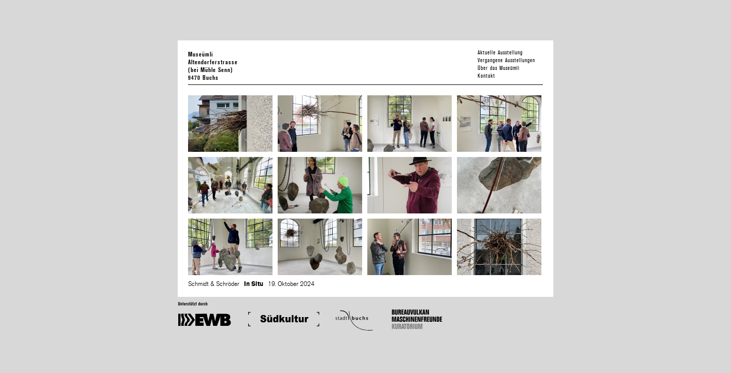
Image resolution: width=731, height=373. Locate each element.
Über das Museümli (499, 68)
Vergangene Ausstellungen (506, 60)
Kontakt (486, 76)
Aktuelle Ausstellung (500, 52)
